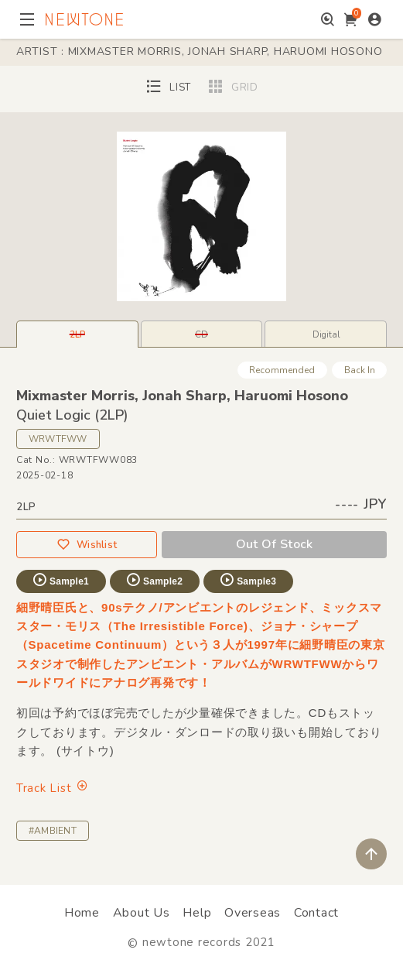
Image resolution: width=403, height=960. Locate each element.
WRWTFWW (58, 439)
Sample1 (60, 580)
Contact (316, 912)
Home (82, 912)
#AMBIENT (53, 831)
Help (197, 912)
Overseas (252, 912)
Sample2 (154, 580)
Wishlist (86, 544)
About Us (141, 912)
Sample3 (247, 580)
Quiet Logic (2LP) (72, 415)
